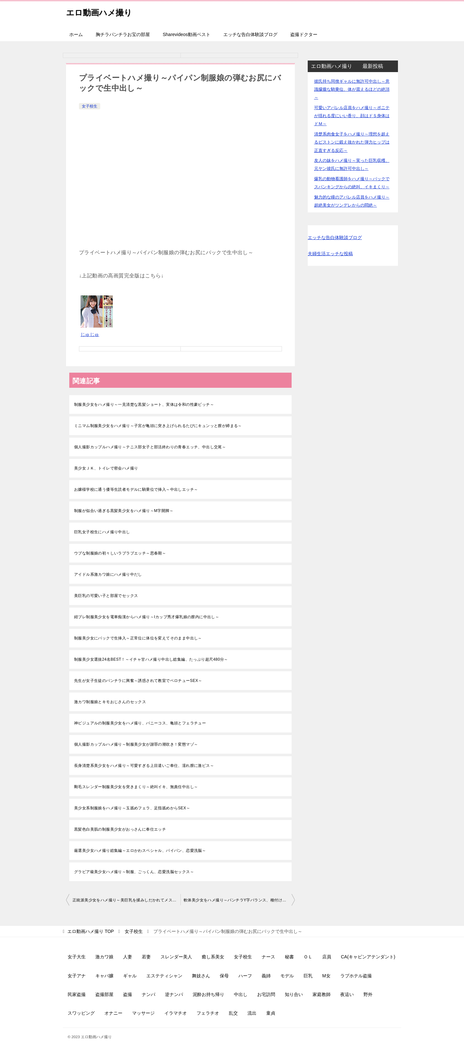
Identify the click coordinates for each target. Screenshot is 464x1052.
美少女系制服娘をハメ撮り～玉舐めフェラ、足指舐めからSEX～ (132, 808)
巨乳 (308, 975)
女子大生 (77, 956)
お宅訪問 (266, 994)
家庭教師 (322, 994)
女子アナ (77, 975)
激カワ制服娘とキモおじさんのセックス (110, 702)
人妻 (127, 956)
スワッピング (81, 1013)
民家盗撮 (77, 994)
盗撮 (127, 994)
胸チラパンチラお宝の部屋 (123, 34)
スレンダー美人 (176, 956)
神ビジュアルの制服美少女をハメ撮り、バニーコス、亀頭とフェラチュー (140, 723)
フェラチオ (208, 1013)
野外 (367, 994)
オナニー (113, 1013)
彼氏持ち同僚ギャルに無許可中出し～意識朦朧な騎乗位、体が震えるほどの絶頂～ (352, 89)
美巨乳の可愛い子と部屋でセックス (106, 595)
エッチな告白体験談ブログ (250, 34)
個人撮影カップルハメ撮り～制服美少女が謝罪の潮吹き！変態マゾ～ (136, 744)
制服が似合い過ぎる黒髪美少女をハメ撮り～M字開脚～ (123, 510)
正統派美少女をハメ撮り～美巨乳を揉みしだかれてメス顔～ (126, 900)
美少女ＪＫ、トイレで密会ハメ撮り (106, 468)
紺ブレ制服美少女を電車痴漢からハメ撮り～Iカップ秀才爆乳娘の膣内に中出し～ (146, 617)
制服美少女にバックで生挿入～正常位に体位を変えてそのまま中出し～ (138, 638)
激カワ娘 (104, 956)
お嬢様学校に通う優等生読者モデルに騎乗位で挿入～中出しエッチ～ (136, 489)
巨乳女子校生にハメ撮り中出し (102, 532)
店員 (326, 956)
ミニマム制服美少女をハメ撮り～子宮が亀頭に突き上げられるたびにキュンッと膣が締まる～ (158, 426)
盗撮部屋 (104, 994)
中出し (240, 994)
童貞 (270, 1013)
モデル (287, 975)
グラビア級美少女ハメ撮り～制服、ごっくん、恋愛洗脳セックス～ (134, 872)
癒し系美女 (213, 956)
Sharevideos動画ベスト (186, 34)
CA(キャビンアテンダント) (368, 956)
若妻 (146, 956)
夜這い (347, 994)
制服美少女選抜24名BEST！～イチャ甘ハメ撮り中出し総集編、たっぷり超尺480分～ (151, 659)
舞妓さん (201, 975)
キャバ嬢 (104, 975)
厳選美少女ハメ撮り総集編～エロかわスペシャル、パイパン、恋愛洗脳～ (140, 850)
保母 (224, 975)
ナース (268, 956)
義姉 (266, 975)
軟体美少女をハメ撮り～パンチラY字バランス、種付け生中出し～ (239, 900)
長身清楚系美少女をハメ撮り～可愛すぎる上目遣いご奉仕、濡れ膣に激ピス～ (144, 765)
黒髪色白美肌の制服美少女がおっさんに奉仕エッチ (120, 829)
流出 (251, 1013)
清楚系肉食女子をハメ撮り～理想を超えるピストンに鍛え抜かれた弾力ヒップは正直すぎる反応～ (352, 142)
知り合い (294, 994)
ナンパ (148, 994)
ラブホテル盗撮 (356, 975)
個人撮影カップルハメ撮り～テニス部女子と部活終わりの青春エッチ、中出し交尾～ (150, 447)
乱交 (233, 1013)
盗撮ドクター (303, 34)
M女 (326, 975)
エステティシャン (164, 975)
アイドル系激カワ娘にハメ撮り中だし (108, 574)
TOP (90, 931)
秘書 (289, 956)
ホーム (76, 34)
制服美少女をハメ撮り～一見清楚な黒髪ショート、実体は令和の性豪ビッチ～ (144, 404)
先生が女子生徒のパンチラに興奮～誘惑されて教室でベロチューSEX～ (138, 680)
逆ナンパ (174, 994)
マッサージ (143, 1013)
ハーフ (245, 975)
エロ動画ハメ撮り (105, 11)
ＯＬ (308, 956)
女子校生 (89, 106)
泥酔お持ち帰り (208, 994)
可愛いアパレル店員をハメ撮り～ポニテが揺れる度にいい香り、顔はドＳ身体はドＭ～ (352, 115)
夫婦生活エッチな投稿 (330, 253)
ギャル (130, 975)
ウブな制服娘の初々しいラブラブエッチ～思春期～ (120, 553)
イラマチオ (175, 1013)
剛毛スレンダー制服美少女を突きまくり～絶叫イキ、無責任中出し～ (136, 787)
